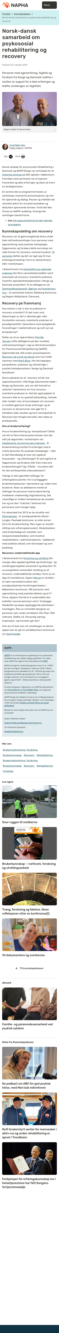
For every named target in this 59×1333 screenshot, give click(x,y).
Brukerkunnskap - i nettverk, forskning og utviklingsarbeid (29, 866)
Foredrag (8, 771)
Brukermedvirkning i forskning (20, 749)
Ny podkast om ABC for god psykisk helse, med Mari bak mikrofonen (26, 1085)
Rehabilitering (45, 755)
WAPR (7, 655)
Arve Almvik (13, 690)
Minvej (37, 577)
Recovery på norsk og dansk (18, 356)
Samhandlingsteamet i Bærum (20, 288)
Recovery (29, 755)
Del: (8, 156)
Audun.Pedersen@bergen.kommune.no (23, 723)
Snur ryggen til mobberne (19, 822)
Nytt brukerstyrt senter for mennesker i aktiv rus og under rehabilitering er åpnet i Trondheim (29, 1133)
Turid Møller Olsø (30, 690)
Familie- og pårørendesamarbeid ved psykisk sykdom (27, 1026)
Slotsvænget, (9, 516)
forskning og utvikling (35, 558)
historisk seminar (12, 174)
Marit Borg (24, 360)
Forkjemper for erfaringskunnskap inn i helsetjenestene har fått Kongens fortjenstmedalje (29, 1183)
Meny (49, 5)
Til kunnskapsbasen (29, 968)
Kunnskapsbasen (22, 14)
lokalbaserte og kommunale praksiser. (23, 443)
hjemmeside (13, 634)
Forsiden (6, 14)
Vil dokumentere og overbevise (23, 955)
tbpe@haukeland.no (13, 731)
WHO (45, 661)
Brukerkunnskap (12, 755)
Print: (20, 156)
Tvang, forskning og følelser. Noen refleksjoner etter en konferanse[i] (26, 911)
